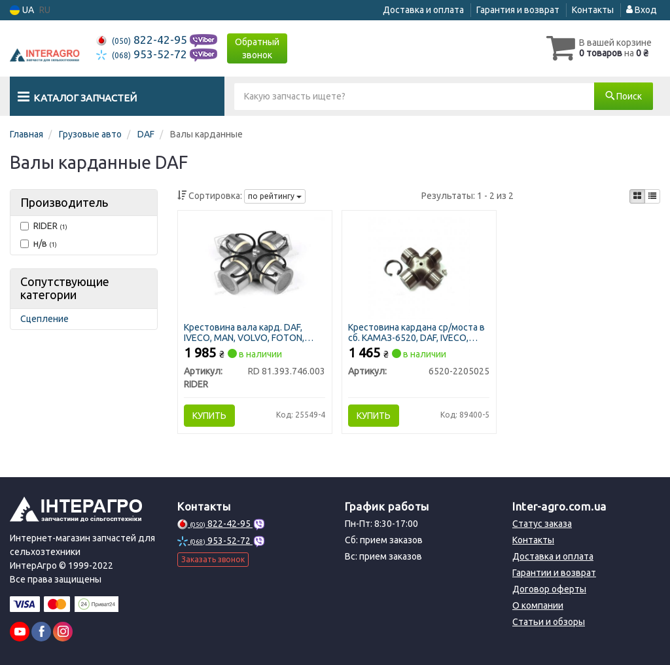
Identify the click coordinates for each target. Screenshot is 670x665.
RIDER (43, 226)
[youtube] (19, 631)
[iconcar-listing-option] (652, 196)
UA (22, 10)
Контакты (593, 10)
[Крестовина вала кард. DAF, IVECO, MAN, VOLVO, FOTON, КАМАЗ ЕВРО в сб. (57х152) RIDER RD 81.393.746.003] (255, 263)
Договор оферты (549, 589)
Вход (641, 10)
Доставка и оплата (423, 10)
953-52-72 (143, 54)
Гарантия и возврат (517, 10)
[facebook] (41, 631)
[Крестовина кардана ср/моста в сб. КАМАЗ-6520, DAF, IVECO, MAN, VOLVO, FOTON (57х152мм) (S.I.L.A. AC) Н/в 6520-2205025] (419, 267)
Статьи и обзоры (548, 622)
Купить (210, 415)
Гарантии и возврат (554, 572)
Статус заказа (542, 523)
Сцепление (44, 319)
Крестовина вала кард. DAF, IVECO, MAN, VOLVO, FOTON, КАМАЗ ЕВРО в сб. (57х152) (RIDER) (245, 332)
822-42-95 (143, 39)
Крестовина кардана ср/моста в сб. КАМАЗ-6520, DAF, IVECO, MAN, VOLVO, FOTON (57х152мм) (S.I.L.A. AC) (418, 332)
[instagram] (63, 631)
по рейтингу (275, 196)
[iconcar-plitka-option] (637, 196)
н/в (38, 243)
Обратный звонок (257, 48)
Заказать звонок (213, 559)
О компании (537, 605)
